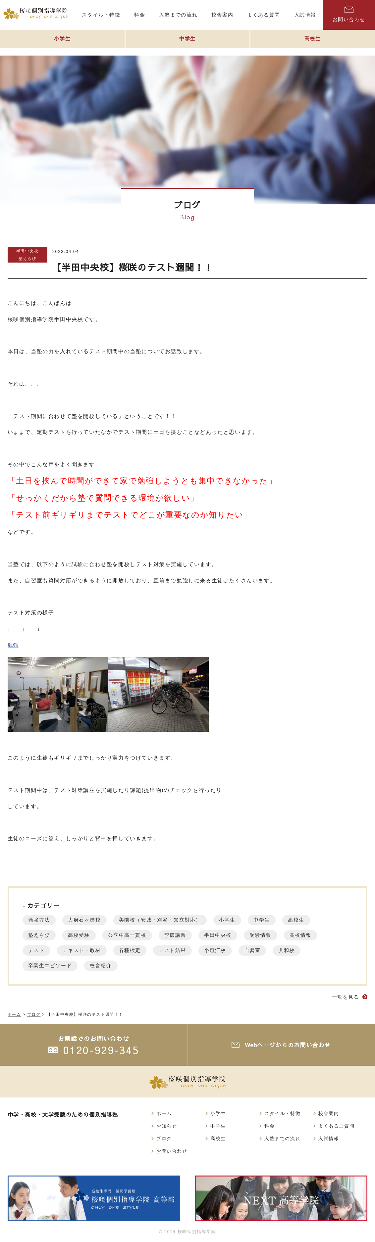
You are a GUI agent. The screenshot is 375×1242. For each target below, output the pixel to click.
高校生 (318, 920)
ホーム (164, 1113)
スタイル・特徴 (282, 1113)
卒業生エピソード (52, 965)
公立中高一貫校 (135, 935)
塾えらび (27, 258)
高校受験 (83, 935)
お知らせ (166, 1126)
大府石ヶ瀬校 (89, 920)
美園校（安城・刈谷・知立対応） (171, 920)
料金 (269, 1126)
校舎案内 (328, 1113)
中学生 (187, 42)
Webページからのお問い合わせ (288, 1045)
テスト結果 (184, 950)
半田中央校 (27, 250)
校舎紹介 (107, 965)
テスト (38, 950)
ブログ (164, 1139)
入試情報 (328, 1139)
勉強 (13, 645)
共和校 (308, 950)
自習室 (271, 950)
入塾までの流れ (282, 1139)
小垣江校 (230, 950)
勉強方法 (40, 920)
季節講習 (187, 935)
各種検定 (138, 950)
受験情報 (280, 935)
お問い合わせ (348, 14)
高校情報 (323, 935)
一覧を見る (344, 997)
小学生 (62, 42)
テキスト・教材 (86, 950)
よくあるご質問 (336, 1126)
